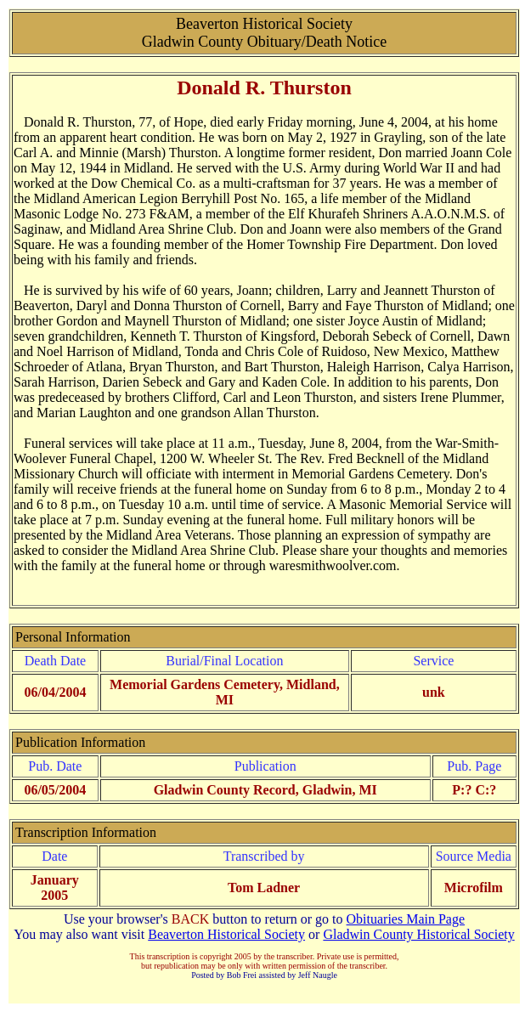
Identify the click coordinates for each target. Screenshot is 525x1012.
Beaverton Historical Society (226, 934)
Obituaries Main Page (406, 919)
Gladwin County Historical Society (418, 934)
